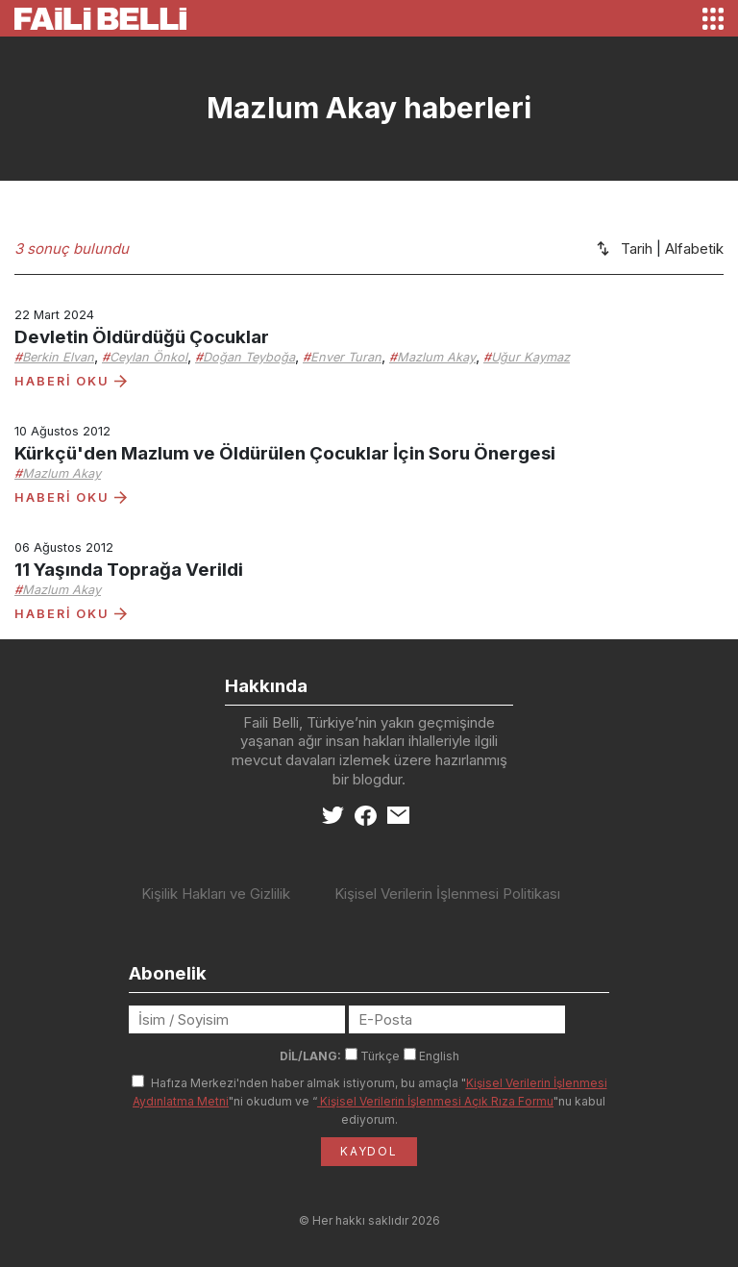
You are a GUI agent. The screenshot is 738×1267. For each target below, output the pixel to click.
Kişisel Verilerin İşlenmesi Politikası (447, 893)
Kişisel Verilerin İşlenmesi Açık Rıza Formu (435, 1101)
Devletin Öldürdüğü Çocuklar (141, 337)
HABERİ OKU (70, 381)
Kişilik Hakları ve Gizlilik (215, 893)
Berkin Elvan (58, 357)
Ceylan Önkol (148, 357)
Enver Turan (345, 357)
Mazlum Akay (436, 357)
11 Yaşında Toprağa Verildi (128, 570)
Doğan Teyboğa (249, 357)
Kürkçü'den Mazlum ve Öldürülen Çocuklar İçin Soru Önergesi (284, 453)
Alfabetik (694, 248)
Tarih (636, 248)
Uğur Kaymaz (530, 357)
